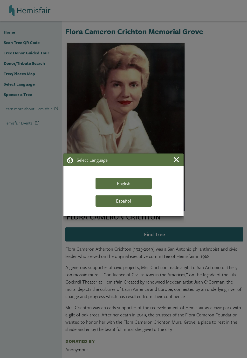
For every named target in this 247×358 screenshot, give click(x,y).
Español (123, 200)
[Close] (177, 159)
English (123, 183)
